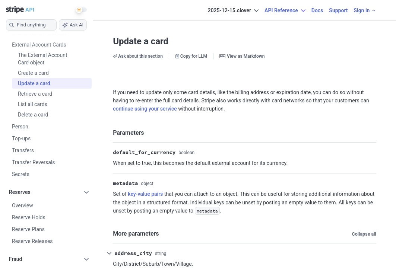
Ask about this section (138, 56)
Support (338, 10)
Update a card (140, 41)
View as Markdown (241, 56)
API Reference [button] (284, 10)
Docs (317, 10)
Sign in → (365, 10)
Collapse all (364, 234)
